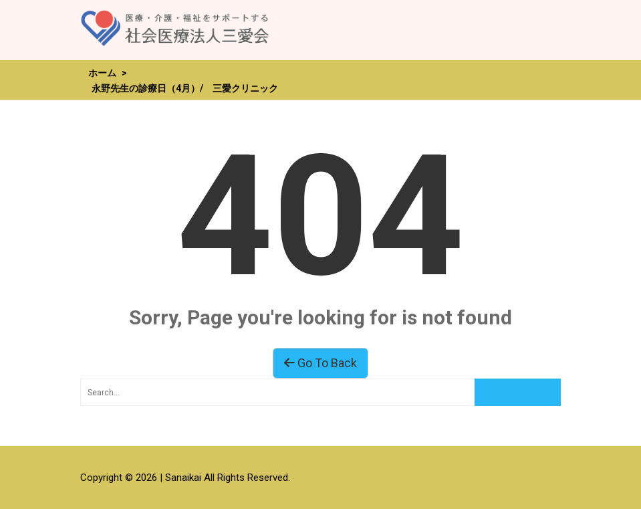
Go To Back (320, 363)
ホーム (102, 73)
